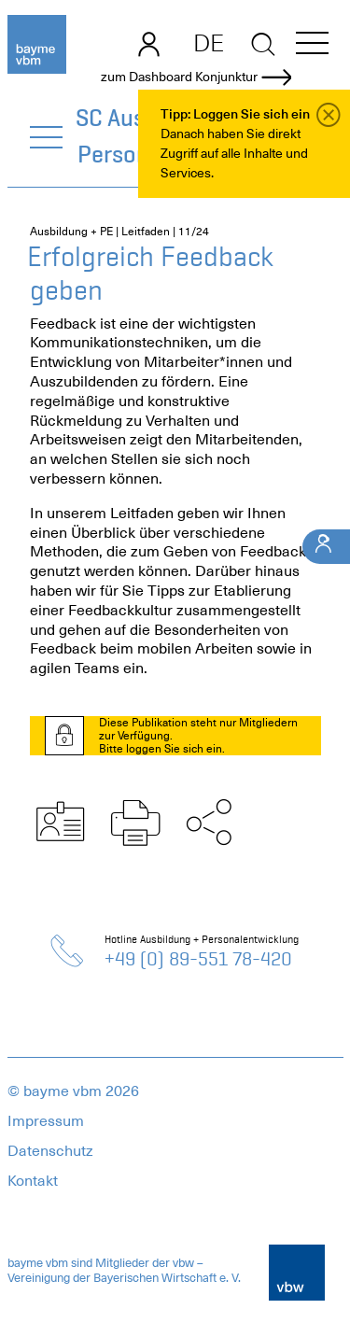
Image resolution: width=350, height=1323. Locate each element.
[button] (312, 46)
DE (208, 43)
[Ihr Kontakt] (326, 546)
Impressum (45, 1121)
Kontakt (32, 1181)
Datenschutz (50, 1151)
